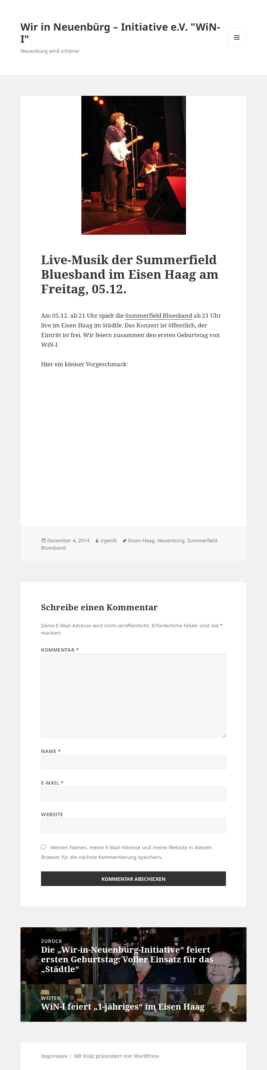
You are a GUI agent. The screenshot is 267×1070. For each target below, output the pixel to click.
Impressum (54, 1056)
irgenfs (108, 540)
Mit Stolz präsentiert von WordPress (116, 1056)
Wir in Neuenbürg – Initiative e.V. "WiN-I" (120, 32)
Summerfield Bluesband (158, 315)
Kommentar (60, 649)
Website (52, 814)
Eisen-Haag (141, 540)
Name (51, 751)
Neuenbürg (171, 540)
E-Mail (52, 782)
